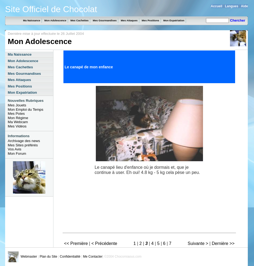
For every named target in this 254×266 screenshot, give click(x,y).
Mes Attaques (129, 20)
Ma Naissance (31, 20)
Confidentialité (70, 256)
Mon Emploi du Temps (25, 109)
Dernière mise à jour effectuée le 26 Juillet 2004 (46, 34)
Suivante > (198, 243)
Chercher (237, 20)
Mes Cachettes (79, 20)
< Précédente (104, 243)
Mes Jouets (17, 105)
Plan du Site (48, 256)
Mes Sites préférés (23, 145)
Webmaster (29, 256)
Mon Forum (17, 153)
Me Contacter (92, 256)
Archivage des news (24, 141)
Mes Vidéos (17, 126)
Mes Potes (16, 114)
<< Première (76, 243)
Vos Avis (14, 149)
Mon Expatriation (173, 20)
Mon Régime (18, 118)
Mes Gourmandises (105, 20)
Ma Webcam (18, 122)
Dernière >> (223, 243)
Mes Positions (150, 20)
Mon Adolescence (55, 20)
